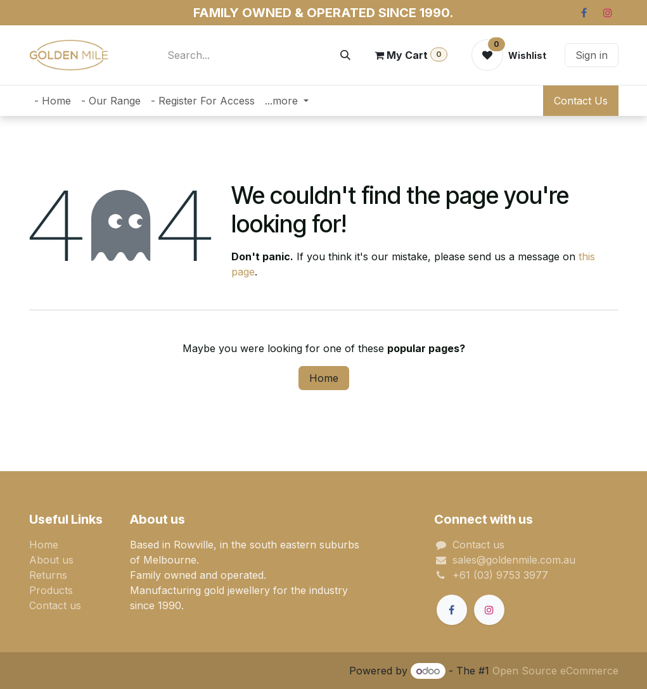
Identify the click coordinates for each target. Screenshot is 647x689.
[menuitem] (52, 100)
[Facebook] (584, 13)
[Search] (345, 55)
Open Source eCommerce (555, 670)
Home (323, 378)
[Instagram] (608, 13)
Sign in (591, 55)
